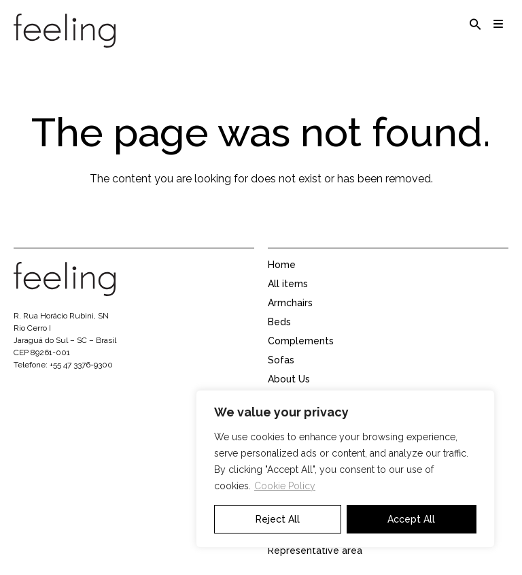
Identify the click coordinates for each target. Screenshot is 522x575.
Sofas (281, 360)
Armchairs (290, 302)
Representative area (315, 550)
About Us (289, 379)
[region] (345, 469)
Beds (279, 321)
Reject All (278, 519)
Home (282, 264)
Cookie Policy (284, 485)
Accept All (411, 519)
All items (288, 283)
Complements (301, 340)
